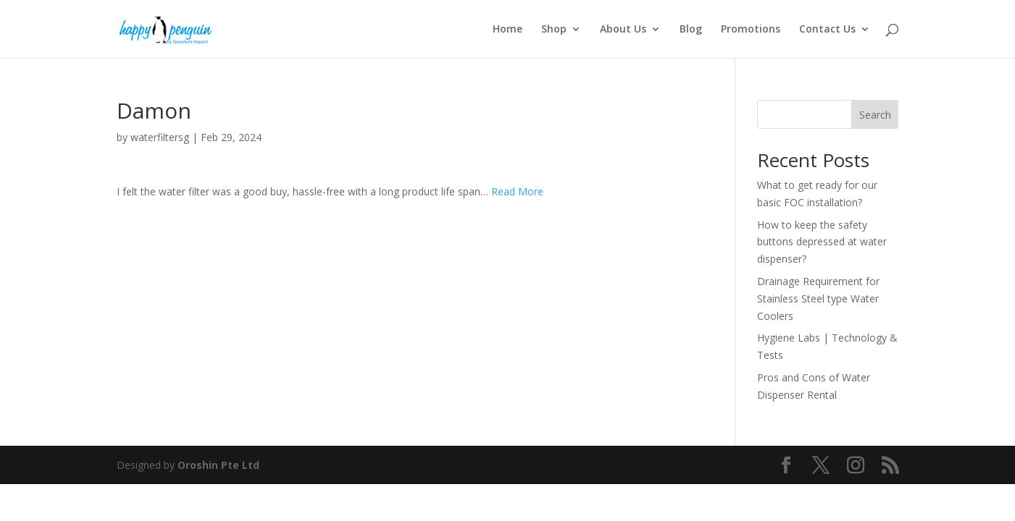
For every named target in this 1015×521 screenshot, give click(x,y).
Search (875, 115)
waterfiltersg (159, 137)
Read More (517, 191)
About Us (623, 29)
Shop (554, 29)
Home (507, 29)
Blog (691, 29)
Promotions (750, 29)
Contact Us (827, 29)
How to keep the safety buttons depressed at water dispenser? (822, 242)
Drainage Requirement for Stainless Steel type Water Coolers (818, 298)
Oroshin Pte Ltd (218, 465)
